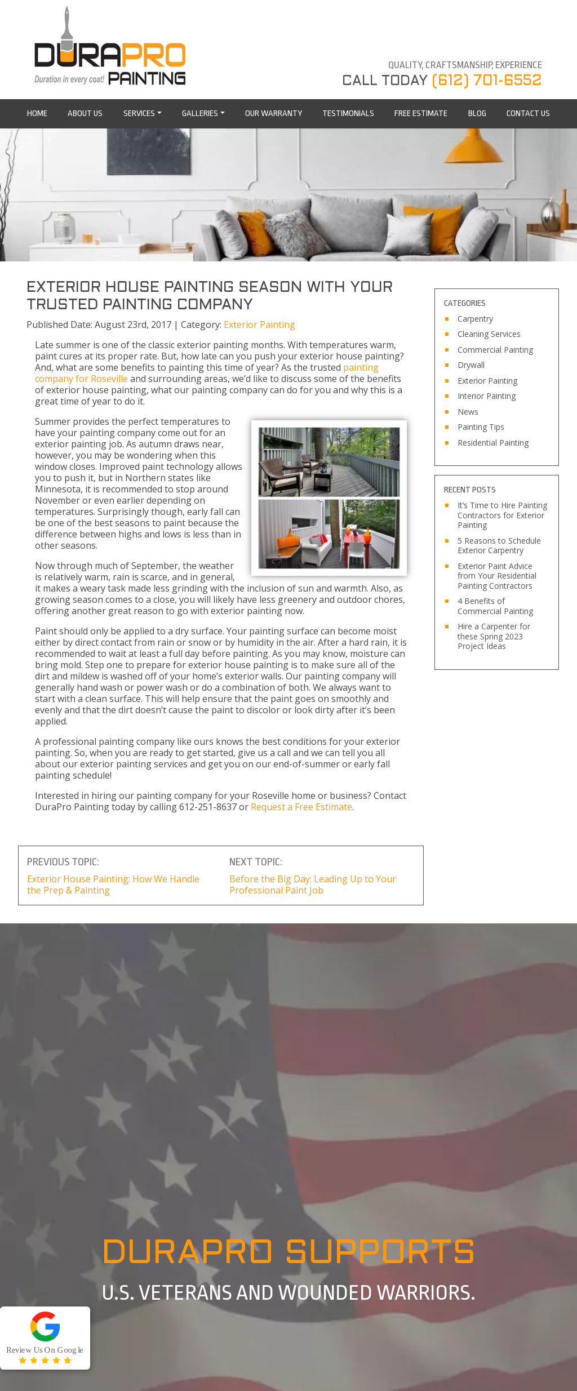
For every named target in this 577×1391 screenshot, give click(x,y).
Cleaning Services (489, 334)
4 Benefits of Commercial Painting (495, 606)
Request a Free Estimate (301, 807)
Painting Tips (481, 427)
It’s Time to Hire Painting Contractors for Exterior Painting (502, 515)
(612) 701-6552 (487, 81)
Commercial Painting (495, 350)
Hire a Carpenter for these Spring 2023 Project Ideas (494, 636)
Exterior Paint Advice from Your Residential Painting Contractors (497, 576)
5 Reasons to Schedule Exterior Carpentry (499, 545)
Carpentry (475, 319)
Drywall (471, 365)
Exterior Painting (259, 324)
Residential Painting (493, 443)
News (468, 412)
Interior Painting (487, 396)
